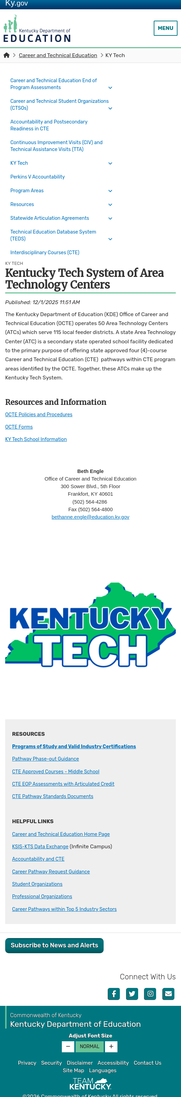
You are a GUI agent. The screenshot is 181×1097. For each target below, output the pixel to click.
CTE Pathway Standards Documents (57, 782)
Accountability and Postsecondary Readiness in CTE (53, 123)
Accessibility (113, 1048)
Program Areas (28, 183)
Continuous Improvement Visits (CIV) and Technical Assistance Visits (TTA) (56, 143)
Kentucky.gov (90, 1090)
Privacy (27, 1048)
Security (51, 1048)
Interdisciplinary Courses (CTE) (48, 239)
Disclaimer (80, 1048)
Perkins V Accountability (40, 171)
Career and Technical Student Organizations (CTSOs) (47, 103)
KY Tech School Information (39, 424)
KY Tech (20, 159)
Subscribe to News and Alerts (54, 930)
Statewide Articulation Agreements (53, 207)
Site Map (73, 1056)
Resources (23, 195)
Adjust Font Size (90, 1021)
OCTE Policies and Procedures (42, 400)
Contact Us (147, 1048)
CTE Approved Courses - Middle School (60, 757)
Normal (89, 1032)
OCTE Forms (20, 412)
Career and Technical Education (58, 55)
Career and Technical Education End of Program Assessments (58, 84)
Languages (103, 1056)
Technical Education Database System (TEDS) (57, 223)
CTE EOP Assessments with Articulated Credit (68, 769)
